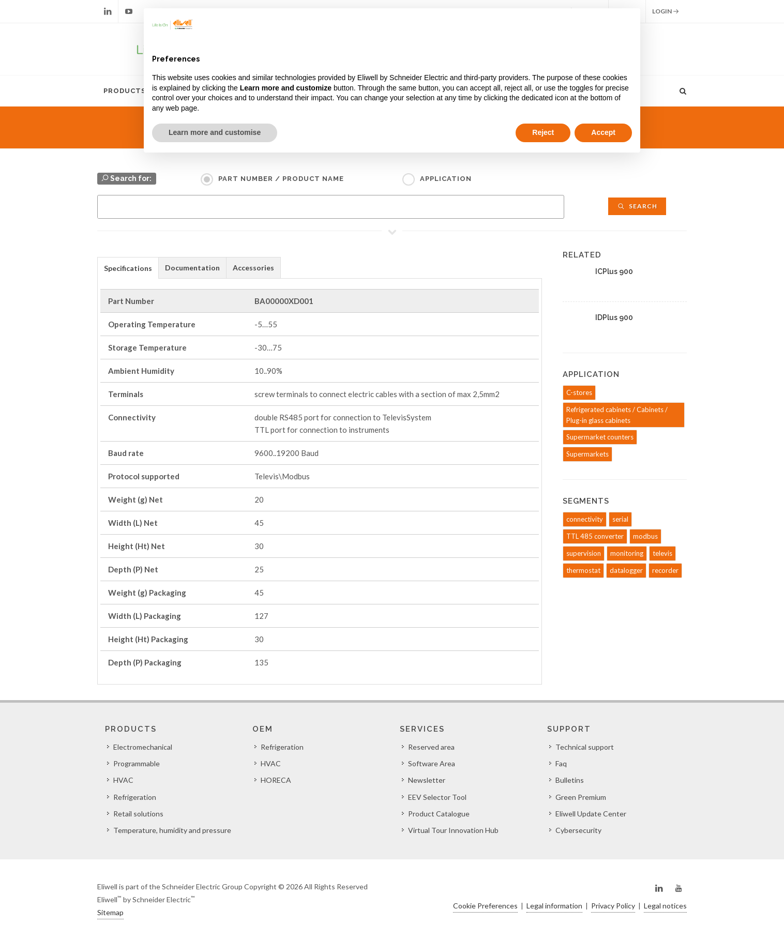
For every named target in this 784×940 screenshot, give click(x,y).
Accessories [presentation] (253, 267)
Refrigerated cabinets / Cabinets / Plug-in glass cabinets (617, 414)
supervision (583, 553)
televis (662, 553)
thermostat (583, 570)
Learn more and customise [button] (215, 132)
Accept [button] (603, 132)
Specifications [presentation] (128, 268)
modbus (645, 536)
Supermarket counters (600, 437)
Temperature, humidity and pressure (172, 830)
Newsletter (426, 780)
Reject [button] (543, 132)
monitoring (626, 553)
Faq (561, 763)
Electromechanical (142, 746)
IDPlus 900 (614, 317)
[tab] (128, 267)
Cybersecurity (578, 830)
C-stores (579, 392)
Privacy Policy (613, 905)
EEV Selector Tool (437, 797)
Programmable (136, 763)
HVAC (123, 780)
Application (446, 179)
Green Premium (580, 797)
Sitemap (110, 912)
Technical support (584, 746)
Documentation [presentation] (192, 267)
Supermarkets (587, 454)
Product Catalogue (439, 813)
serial (620, 519)
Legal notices (665, 905)
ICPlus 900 (614, 271)
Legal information (554, 905)
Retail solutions (138, 813)
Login (665, 11)
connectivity (584, 519)
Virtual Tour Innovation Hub (453, 830)
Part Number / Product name (281, 179)
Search (637, 206)
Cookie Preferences (485, 905)
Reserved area (431, 746)
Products (124, 91)
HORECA (276, 780)
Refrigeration (134, 797)
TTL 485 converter (595, 536)
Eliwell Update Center (590, 813)
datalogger (626, 570)
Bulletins (569, 780)
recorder (665, 570)
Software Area (431, 763)
